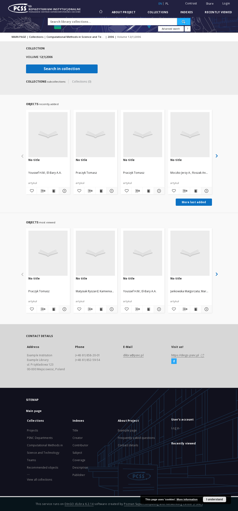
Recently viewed (218, 12)
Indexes (186, 12)
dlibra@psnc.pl (133, 355)
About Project (124, 12)
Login (226, 3)
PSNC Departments (40, 438)
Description (80, 467)
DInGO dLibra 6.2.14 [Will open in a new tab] (79, 504)
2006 (111, 37)
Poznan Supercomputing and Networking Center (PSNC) (163, 504)
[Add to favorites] (31, 191)
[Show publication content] (53, 191)
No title (34, 160)
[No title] (48, 134)
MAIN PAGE (19, 37)
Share (210, 4)
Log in (175, 428)
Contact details (128, 445)
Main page (34, 411)
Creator (78, 438)
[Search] (184, 21)
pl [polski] (167, 3)
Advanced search (171, 28)
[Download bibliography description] (42, 191)
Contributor (80, 445)
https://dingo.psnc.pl (187, 355)
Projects (32, 430)
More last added (194, 202)
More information (187, 499)
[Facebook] (174, 361)
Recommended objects (42, 467)
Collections (158, 12)
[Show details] (63, 191)
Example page (127, 430)
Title (75, 430)
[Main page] (100, 12)
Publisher (79, 475)
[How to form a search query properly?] (188, 29)
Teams (31, 460)
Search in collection (62, 68)
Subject (77, 453)
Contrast (191, 3)
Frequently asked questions (136, 438)
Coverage (79, 460)
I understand (214, 499)
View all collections (39, 480)
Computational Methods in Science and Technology (80, 37)
